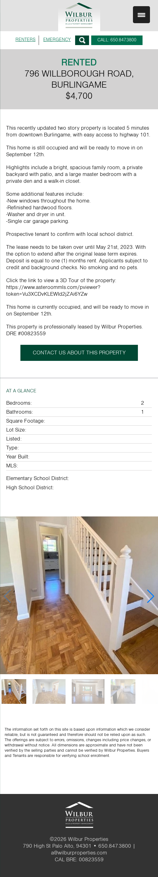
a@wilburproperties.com (79, 853)
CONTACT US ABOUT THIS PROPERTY (79, 353)
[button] (151, 596)
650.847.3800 (114, 846)
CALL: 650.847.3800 (116, 40)
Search (82, 40)
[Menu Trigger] (141, 14)
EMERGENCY (57, 39)
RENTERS (25, 39)
